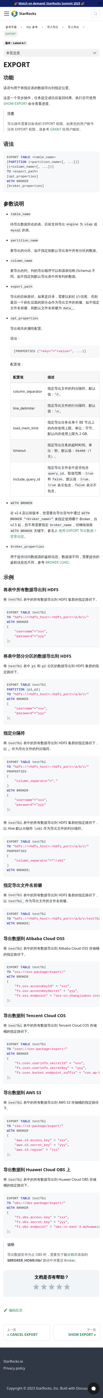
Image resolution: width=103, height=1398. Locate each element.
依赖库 (72, 1254)
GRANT (55, 129)
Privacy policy (14, 1368)
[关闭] (100, 3)
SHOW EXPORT (15, 103)
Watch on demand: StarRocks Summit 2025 (49, 3)
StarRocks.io (13, 1361)
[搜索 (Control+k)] (95, 13)
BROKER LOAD (57, 562)
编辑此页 (12, 1310)
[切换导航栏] (6, 13)
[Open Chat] (94, 1388)
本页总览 (13, 52)
